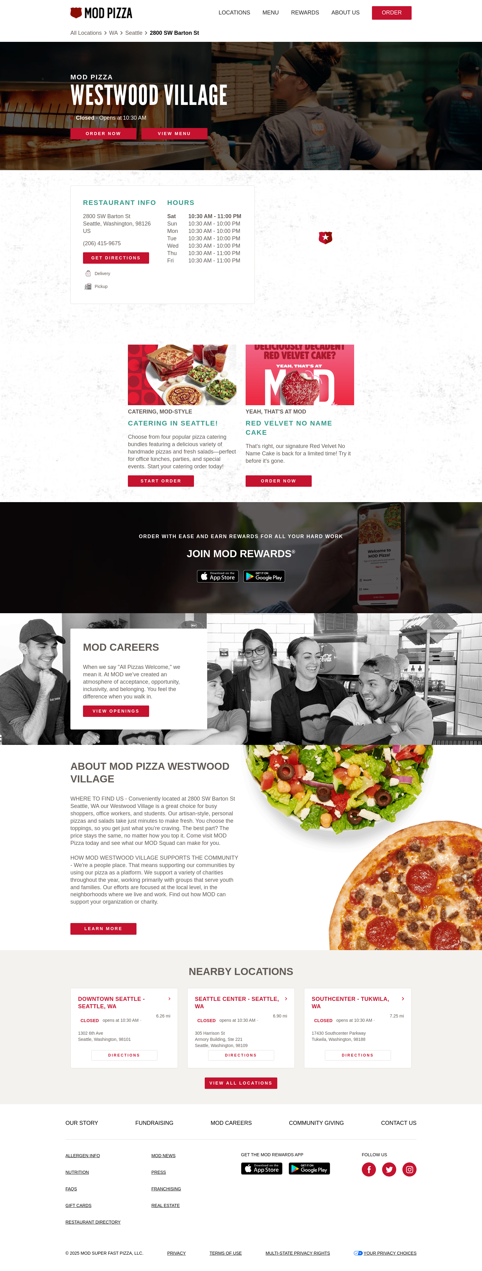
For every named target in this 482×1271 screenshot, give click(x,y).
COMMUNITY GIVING (316, 1123)
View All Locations (240, 1083)
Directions (115, 1053)
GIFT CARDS (78, 1205)
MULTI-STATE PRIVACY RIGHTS (298, 1253)
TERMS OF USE (226, 1253)
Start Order (160, 480)
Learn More (103, 928)
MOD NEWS (163, 1155)
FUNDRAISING (154, 1123)
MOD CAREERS (231, 1123)
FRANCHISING (166, 1188)
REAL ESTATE (165, 1205)
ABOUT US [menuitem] (345, 13)
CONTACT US (399, 1123)
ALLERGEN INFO (82, 1155)
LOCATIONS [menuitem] (234, 13)
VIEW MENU (174, 133)
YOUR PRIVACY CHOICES (385, 1253)
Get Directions (114, 256)
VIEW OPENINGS (116, 711)
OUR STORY (81, 1123)
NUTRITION (77, 1172)
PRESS (158, 1172)
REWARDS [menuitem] (305, 13)
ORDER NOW (103, 133)
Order (392, 13)
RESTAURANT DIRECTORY (92, 1222)
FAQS (71, 1188)
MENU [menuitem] (271, 13)
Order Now (279, 480)
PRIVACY (176, 1253)
